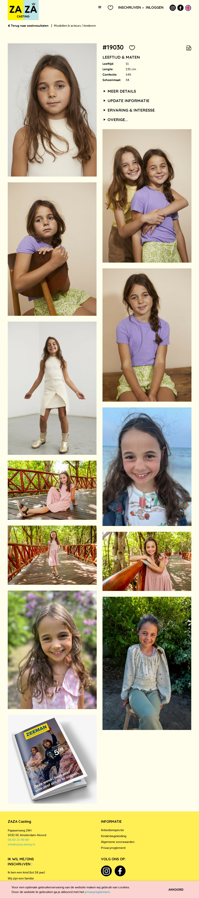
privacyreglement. (97, 892)
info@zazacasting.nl (21, 844)
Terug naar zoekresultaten (28, 25)
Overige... (115, 119)
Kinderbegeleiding (113, 836)
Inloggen (154, 7)
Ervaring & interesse (128, 110)
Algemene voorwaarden (117, 842)
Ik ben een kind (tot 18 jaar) (26, 872)
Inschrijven (129, 7)
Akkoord (176, 889)
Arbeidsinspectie (112, 830)
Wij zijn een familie (21, 878)
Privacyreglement (113, 848)
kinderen (90, 25)
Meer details (119, 91)
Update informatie (125, 100)
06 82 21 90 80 (18, 840)
